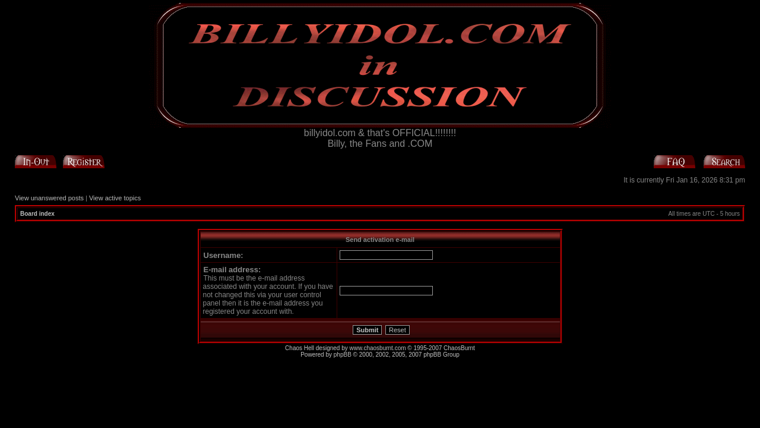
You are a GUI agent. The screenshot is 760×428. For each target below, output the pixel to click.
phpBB (343, 354)
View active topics (115, 198)
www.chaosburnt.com (378, 348)
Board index (37, 213)
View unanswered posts (49, 198)
